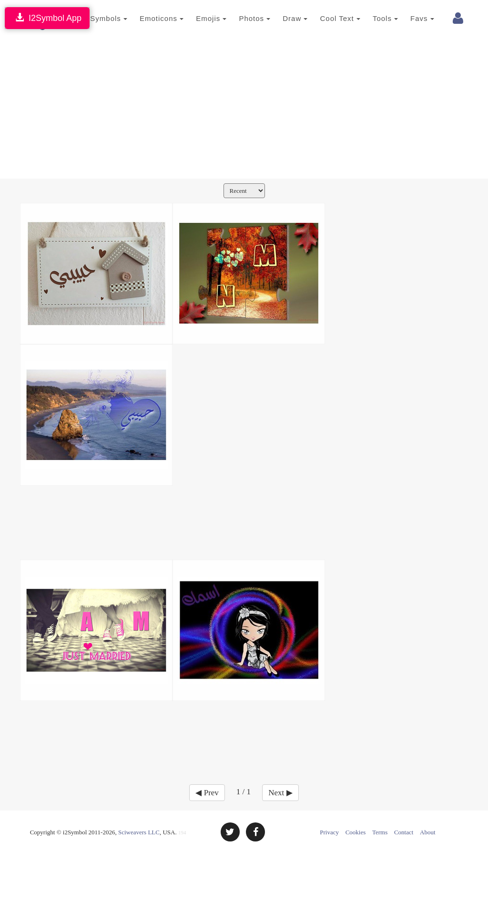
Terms (379, 832)
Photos (243, 18)
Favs (411, 18)
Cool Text (328, 18)
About (428, 832)
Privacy (329, 832)
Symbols (97, 18)
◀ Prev (206, 792)
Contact (403, 832)
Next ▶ (280, 792)
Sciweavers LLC (139, 832)
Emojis (199, 18)
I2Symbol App (47, 18)
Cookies (356, 832)
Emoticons (150, 18)
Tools (373, 18)
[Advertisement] (244, 107)
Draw (283, 18)
